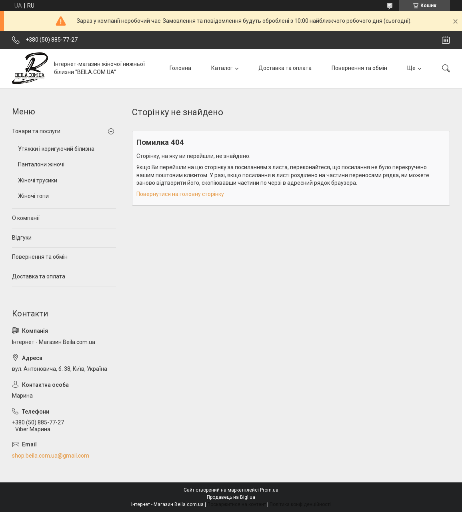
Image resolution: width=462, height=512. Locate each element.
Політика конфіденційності (300, 504)
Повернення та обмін (359, 68)
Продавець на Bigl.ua (231, 497)
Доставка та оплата (285, 68)
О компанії (26, 218)
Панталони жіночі (41, 164)
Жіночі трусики (37, 180)
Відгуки (22, 237)
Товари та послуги (36, 131)
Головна (180, 68)
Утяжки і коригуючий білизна (56, 149)
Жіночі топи (33, 196)
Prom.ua (269, 490)
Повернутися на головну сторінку (180, 194)
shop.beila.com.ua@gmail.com (50, 455)
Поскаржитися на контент (236, 504)
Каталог (222, 68)
